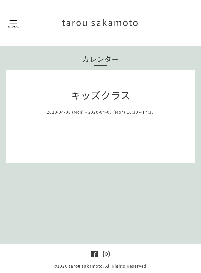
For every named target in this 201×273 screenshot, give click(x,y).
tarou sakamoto (100, 22)
